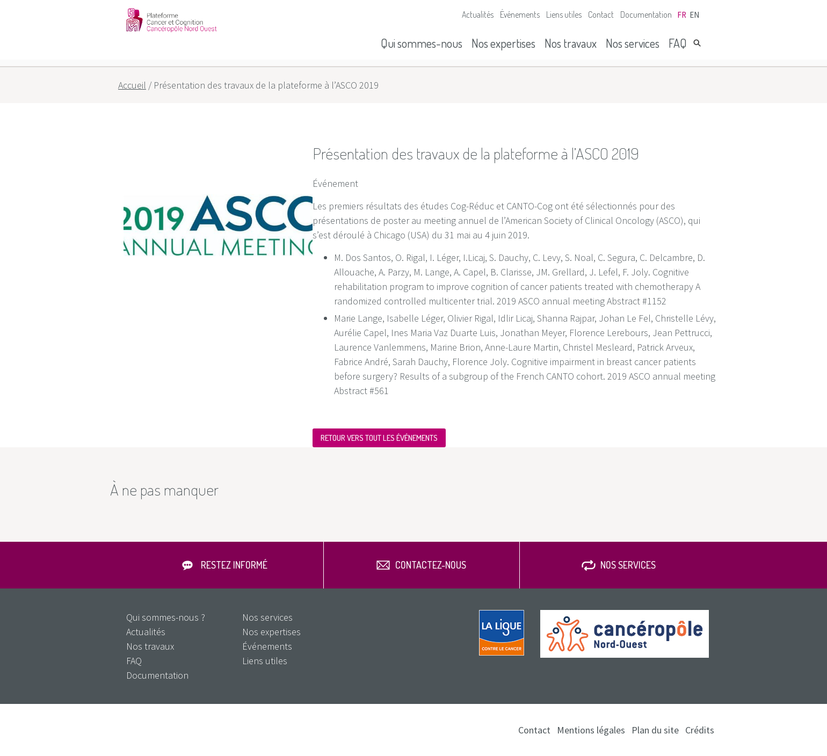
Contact (601, 14)
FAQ (678, 42)
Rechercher (697, 43)
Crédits (699, 730)
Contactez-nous (430, 565)
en (694, 15)
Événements (520, 14)
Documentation (646, 14)
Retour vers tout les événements (379, 438)
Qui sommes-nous (421, 42)
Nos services (632, 42)
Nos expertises (503, 42)
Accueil (132, 85)
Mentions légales (591, 730)
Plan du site (655, 730)
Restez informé (234, 565)
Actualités (478, 14)
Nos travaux (571, 42)
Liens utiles (564, 14)
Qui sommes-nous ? (165, 617)
